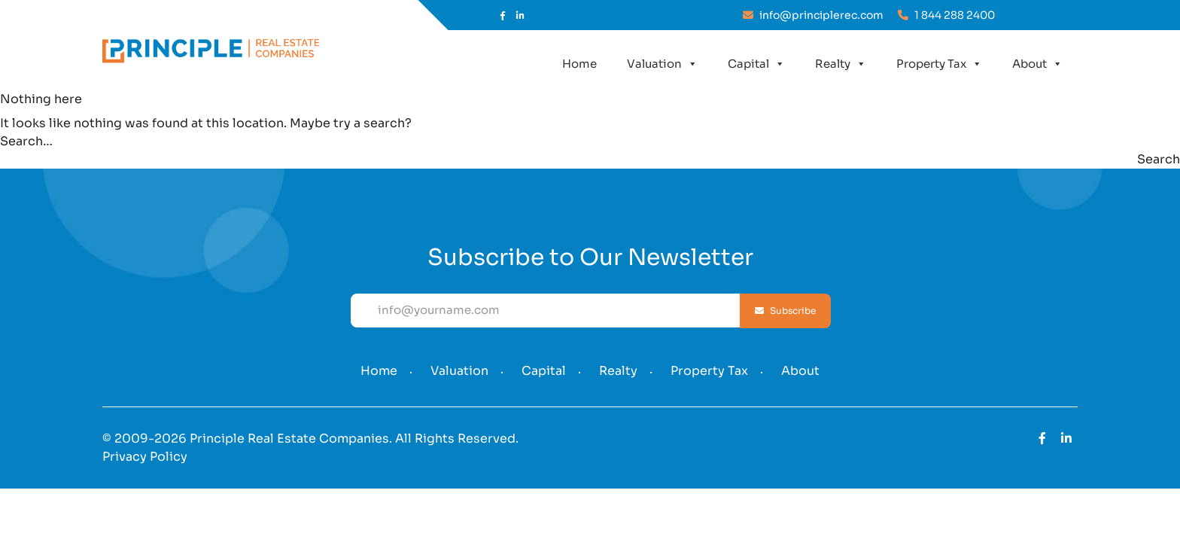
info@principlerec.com (813, 15)
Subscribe (785, 310)
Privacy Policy (144, 456)
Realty (840, 64)
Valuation (662, 64)
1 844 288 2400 (946, 15)
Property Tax (939, 64)
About (1037, 64)
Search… (26, 141)
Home (579, 63)
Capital (756, 64)
